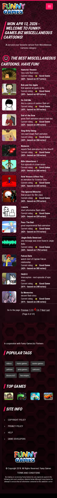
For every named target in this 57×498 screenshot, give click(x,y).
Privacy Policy (15, 426)
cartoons (36, 369)
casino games (37, 363)
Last (48, 310)
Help (10, 432)
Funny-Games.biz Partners (32, 343)
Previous (24, 310)
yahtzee (9, 369)
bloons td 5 (10, 375)
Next (43, 310)
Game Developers (16, 439)
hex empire (24, 375)
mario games (22, 363)
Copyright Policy (17, 420)
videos (9, 363)
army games (22, 369)
